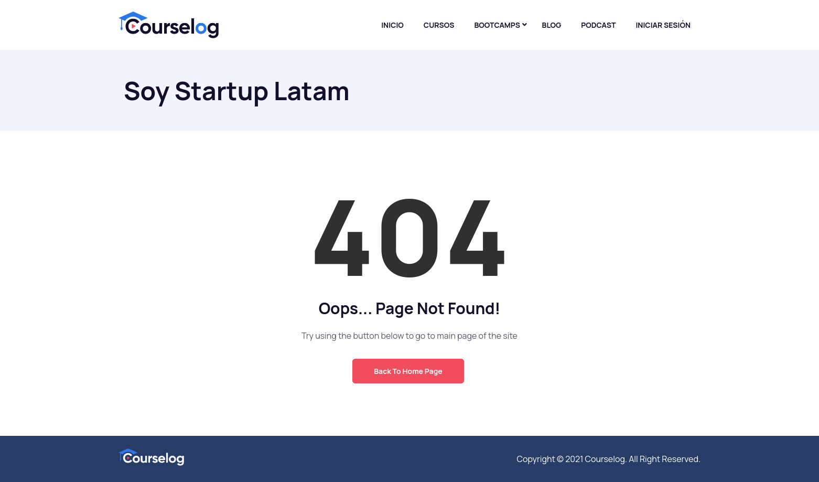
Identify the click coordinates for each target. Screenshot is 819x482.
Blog (552, 25)
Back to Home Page (408, 371)
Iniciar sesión (663, 25)
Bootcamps (497, 25)
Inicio (392, 25)
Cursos (439, 25)
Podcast (598, 25)
